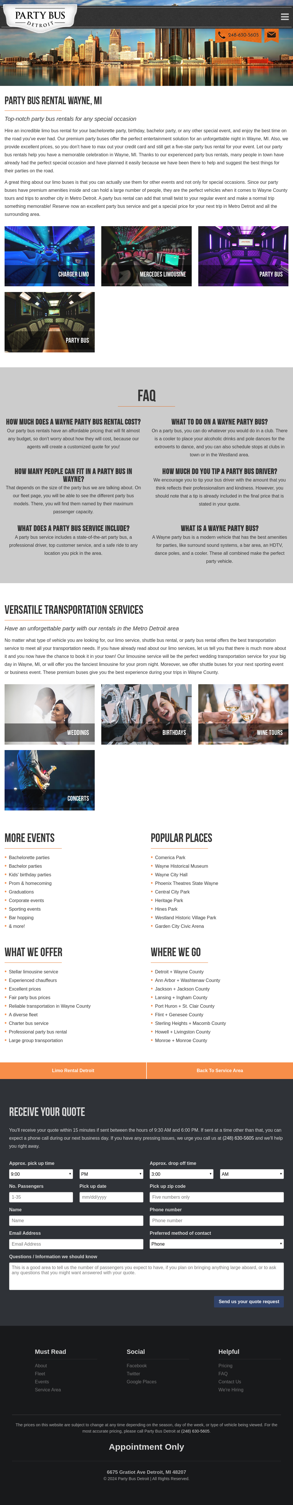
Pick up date (93, 1186)
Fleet (40, 1373)
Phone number (166, 1209)
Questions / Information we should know (53, 1256)
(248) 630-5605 (238, 1138)
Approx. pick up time (31, 1163)
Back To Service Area (220, 1070)
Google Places (142, 1381)
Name (15, 1209)
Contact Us (230, 1381)
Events (42, 1381)
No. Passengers (26, 1186)
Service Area (48, 1389)
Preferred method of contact (180, 1233)
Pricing (226, 1365)
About (41, 1365)
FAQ (223, 1373)
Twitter (133, 1373)
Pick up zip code (167, 1186)
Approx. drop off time (173, 1163)
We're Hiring (231, 1389)
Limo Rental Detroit (73, 1070)
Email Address (25, 1233)
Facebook (137, 1365)
